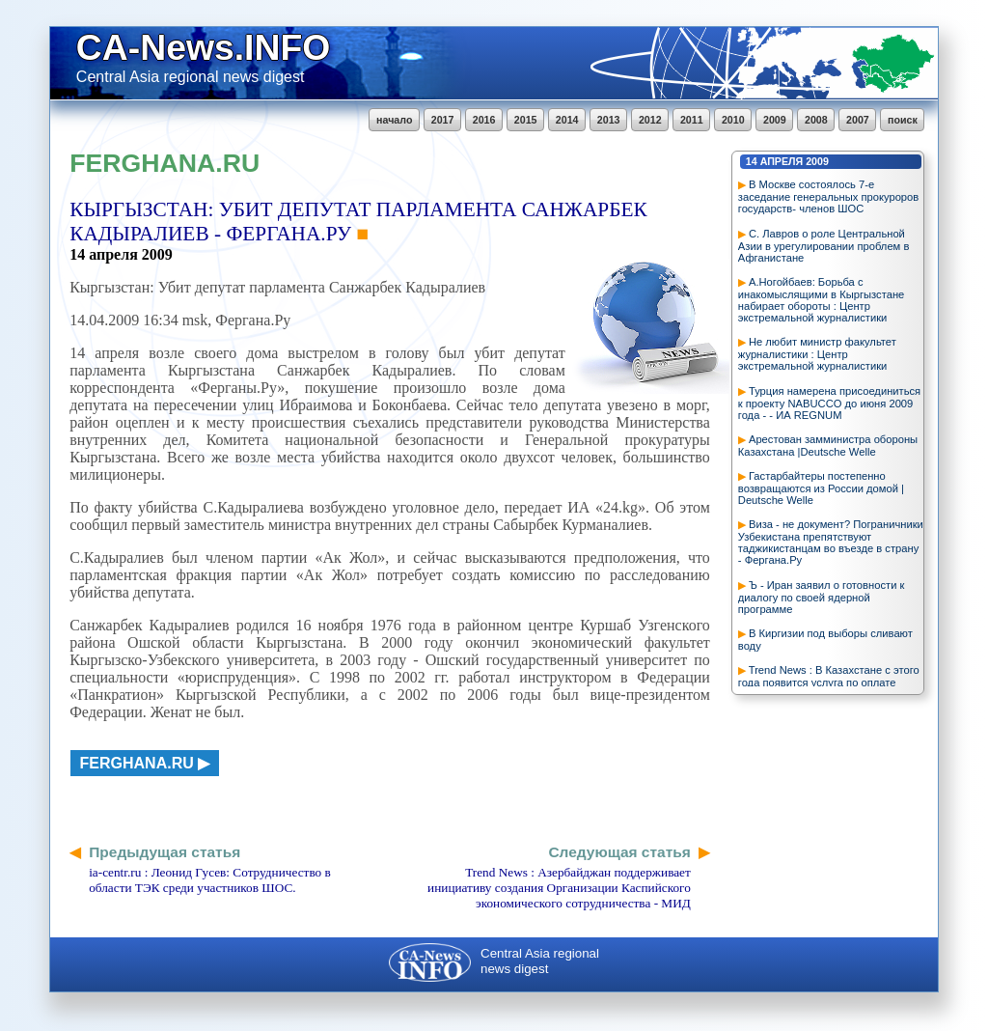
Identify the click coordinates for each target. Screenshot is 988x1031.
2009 (774, 119)
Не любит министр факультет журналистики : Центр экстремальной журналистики (817, 354)
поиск (903, 119)
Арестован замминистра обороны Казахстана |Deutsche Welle (828, 445)
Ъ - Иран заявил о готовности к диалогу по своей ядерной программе (821, 597)
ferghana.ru (137, 763)
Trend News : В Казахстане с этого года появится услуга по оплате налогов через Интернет (828, 682)
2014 (567, 119)
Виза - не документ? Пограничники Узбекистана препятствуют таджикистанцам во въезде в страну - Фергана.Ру (830, 542)
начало (394, 119)
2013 (608, 119)
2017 (442, 119)
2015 (525, 119)
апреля (782, 161)
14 (751, 161)
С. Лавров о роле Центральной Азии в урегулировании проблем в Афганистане (824, 246)
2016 (484, 119)
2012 (650, 119)
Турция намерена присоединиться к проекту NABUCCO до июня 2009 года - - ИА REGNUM (829, 403)
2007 (857, 119)
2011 (691, 119)
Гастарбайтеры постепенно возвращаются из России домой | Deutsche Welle (821, 488)
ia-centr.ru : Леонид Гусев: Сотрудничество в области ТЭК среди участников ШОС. (210, 880)
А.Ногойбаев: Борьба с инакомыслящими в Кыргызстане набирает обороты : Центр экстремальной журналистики (821, 299)
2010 (733, 119)
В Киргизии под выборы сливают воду (825, 639)
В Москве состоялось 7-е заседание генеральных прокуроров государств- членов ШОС (828, 196)
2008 (816, 119)
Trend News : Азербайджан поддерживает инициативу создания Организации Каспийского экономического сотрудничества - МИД (559, 887)
